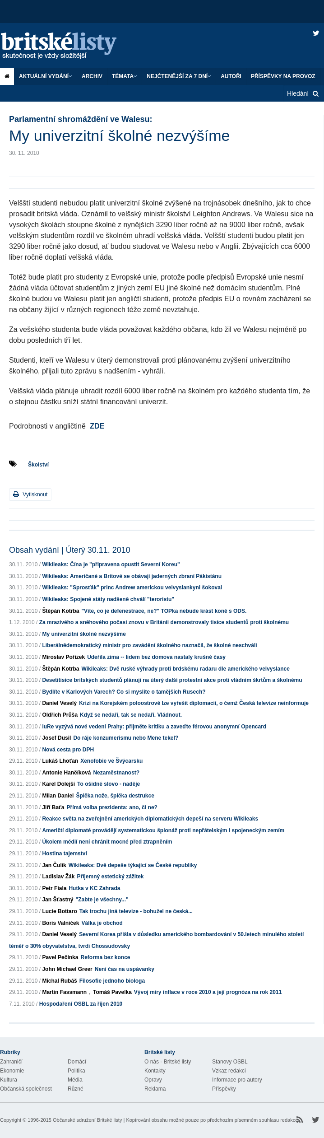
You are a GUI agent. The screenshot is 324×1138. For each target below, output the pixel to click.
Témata (124, 76)
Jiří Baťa (53, 807)
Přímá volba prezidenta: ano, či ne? (112, 807)
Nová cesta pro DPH (68, 749)
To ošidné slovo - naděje (108, 784)
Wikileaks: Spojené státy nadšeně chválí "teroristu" (108, 599)
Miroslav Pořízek (63, 657)
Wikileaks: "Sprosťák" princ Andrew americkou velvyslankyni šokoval (132, 587)
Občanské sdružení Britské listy (87, 1120)
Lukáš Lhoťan (60, 761)
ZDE (97, 426)
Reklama (155, 1089)
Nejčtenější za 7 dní (179, 76)
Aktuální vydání (45, 76)
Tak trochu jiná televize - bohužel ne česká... (136, 911)
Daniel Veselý (59, 703)
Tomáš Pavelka (112, 992)
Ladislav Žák (58, 876)
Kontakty (155, 1071)
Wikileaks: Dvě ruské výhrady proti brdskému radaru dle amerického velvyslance (185, 669)
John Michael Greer (67, 969)
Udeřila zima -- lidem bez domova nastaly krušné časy (156, 657)
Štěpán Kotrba (60, 611)
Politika (76, 1071)
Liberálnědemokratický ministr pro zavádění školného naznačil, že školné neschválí (149, 645)
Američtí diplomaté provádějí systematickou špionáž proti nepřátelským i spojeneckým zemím (163, 830)
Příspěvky (224, 1089)
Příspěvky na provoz (283, 76)
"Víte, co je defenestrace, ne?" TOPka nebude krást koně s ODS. (163, 611)
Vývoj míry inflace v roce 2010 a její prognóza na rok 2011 (208, 992)
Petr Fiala (54, 888)
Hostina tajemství (64, 853)
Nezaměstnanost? (116, 773)
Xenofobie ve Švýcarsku (111, 761)
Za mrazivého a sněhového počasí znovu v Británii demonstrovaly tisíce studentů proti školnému (164, 622)
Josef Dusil (56, 738)
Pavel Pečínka (60, 957)
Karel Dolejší (58, 784)
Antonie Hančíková (66, 773)
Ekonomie (12, 1071)
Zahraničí (11, 1062)
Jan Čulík (54, 865)
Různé (75, 1089)
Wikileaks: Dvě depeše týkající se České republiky (133, 865)
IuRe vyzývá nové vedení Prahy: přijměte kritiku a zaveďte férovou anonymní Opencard (154, 726)
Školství (38, 465)
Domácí (77, 1062)
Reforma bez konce (105, 957)
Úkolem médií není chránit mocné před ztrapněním (107, 842)
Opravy (153, 1080)
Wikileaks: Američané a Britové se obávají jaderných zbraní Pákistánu (132, 576)
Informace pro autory (237, 1080)
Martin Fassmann (64, 992)
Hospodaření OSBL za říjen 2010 (81, 1004)
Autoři (231, 76)
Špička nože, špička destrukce (115, 796)
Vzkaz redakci (229, 1071)
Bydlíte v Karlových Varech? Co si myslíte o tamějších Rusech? (123, 692)
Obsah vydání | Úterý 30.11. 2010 (69, 550)
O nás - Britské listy (167, 1062)
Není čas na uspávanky (124, 969)
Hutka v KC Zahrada (94, 888)
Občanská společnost (26, 1089)
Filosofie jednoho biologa (112, 981)
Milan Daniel (58, 796)
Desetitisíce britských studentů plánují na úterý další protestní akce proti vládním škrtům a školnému (172, 680)
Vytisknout (30, 494)
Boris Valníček (60, 923)
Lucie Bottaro (59, 911)
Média (75, 1080)
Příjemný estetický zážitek (110, 876)
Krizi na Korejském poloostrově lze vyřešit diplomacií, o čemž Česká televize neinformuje (194, 703)
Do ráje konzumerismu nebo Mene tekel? (125, 738)
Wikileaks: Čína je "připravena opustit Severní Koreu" (111, 564)
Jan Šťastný (57, 899)
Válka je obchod (101, 923)
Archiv (92, 76)
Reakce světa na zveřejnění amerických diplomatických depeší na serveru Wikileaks (150, 819)
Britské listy (67, 46)
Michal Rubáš (59, 981)
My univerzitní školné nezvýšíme (83, 634)
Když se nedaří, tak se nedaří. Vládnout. (131, 715)
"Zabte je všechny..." (102, 899)
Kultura (8, 1080)
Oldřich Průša (60, 715)
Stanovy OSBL (230, 1062)
